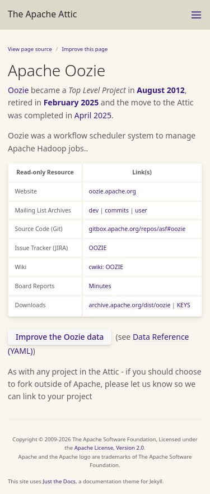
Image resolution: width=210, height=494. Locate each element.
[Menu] (196, 15)
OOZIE (98, 248)
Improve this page (85, 49)
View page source (30, 49)
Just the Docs (59, 481)
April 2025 (92, 115)
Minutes (100, 286)
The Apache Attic (42, 14)
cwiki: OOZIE (106, 267)
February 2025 (71, 102)
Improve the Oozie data (60, 336)
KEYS (183, 305)
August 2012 (161, 90)
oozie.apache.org (113, 191)
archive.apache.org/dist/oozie (130, 305)
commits (117, 210)
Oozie (18, 90)
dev (94, 210)
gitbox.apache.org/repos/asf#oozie (137, 229)
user (141, 210)
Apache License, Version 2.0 (109, 447)
